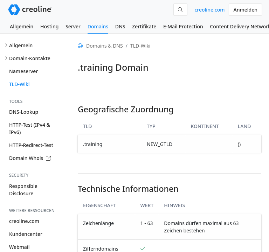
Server (73, 26)
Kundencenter (25, 234)
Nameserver (23, 71)
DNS (120, 26)
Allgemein (21, 26)
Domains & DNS (104, 45)
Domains (98, 26)
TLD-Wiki (19, 84)
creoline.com (209, 9)
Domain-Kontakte (29, 58)
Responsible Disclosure (23, 190)
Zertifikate (144, 26)
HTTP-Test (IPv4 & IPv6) (29, 128)
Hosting (49, 26)
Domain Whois (30, 158)
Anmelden (245, 9)
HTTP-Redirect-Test (31, 145)
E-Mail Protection (183, 26)
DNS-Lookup (23, 111)
